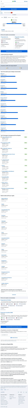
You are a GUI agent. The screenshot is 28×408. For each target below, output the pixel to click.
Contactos (2, 399)
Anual (2, 17)
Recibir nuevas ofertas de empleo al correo (14, 51)
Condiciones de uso (13, 340)
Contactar (14, 294)
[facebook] (18, 392)
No (21, 68)
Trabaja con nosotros (4, 404)
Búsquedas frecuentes (21, 396)
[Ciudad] (14, 6)
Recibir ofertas (14, 337)
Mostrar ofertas (3, 77)
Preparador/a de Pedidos (4, 37)
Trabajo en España (21, 397)
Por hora (16, 17)
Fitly (19, 404)
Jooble (6, 406)
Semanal (9, 17)
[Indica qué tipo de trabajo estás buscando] (14, 4)
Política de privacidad (7, 340)
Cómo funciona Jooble (4, 401)
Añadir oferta (12, 396)
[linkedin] (26, 392)
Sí (7, 68)
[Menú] (1, 1)
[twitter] (24, 392)
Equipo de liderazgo (4, 400)
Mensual (5, 17)
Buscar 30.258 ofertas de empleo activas (14, 326)
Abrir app (25, 1)
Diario (13, 17)
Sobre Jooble (3, 396)
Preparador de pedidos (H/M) (20, 37)
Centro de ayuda (3, 397)
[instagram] (21, 392)
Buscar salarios (14, 9)
